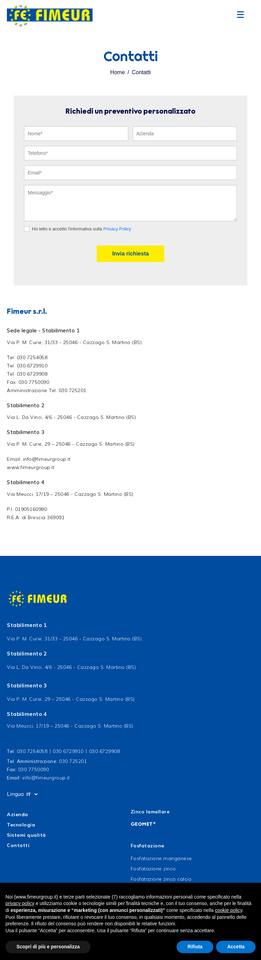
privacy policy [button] (19, 903)
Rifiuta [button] (195, 946)
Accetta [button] (236, 946)
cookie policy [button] (228, 910)
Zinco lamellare (150, 812)
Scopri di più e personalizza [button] (48, 946)
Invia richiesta (130, 253)
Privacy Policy (117, 228)
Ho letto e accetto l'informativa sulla (77, 229)
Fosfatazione (147, 846)
